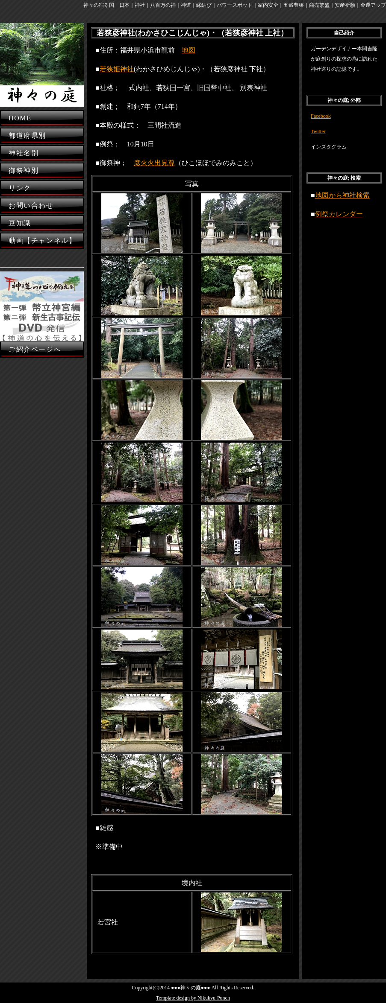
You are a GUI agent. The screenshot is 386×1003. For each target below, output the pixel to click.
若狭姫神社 (117, 69)
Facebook (321, 116)
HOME (20, 118)
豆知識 (20, 223)
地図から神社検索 (342, 195)
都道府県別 (27, 135)
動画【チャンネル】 (42, 240)
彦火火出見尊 (154, 162)
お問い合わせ (31, 205)
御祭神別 (23, 170)
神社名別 (23, 153)
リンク (20, 188)
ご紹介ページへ (35, 349)
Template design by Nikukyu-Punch (193, 998)
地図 (188, 50)
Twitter (318, 131)
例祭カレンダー (339, 214)
